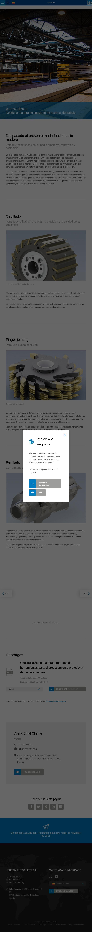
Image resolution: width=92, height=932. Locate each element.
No (40, 492)
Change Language (44, 484)
